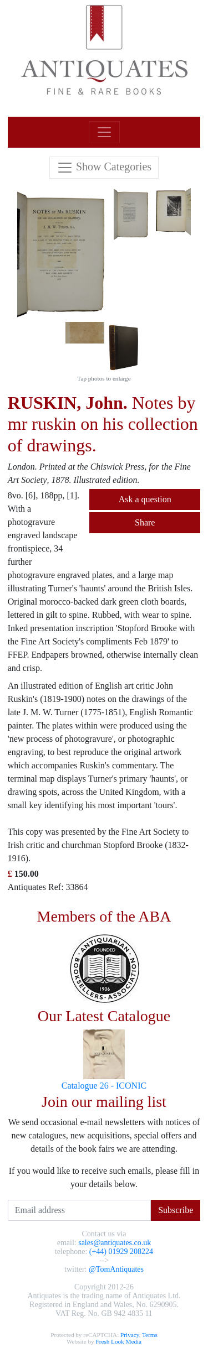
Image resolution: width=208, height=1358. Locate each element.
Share (145, 522)
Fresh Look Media (118, 1341)
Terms (150, 1334)
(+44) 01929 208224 (121, 1251)
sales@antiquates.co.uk (114, 1243)
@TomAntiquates (116, 1269)
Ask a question (145, 499)
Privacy (129, 1334)
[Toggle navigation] (104, 132)
